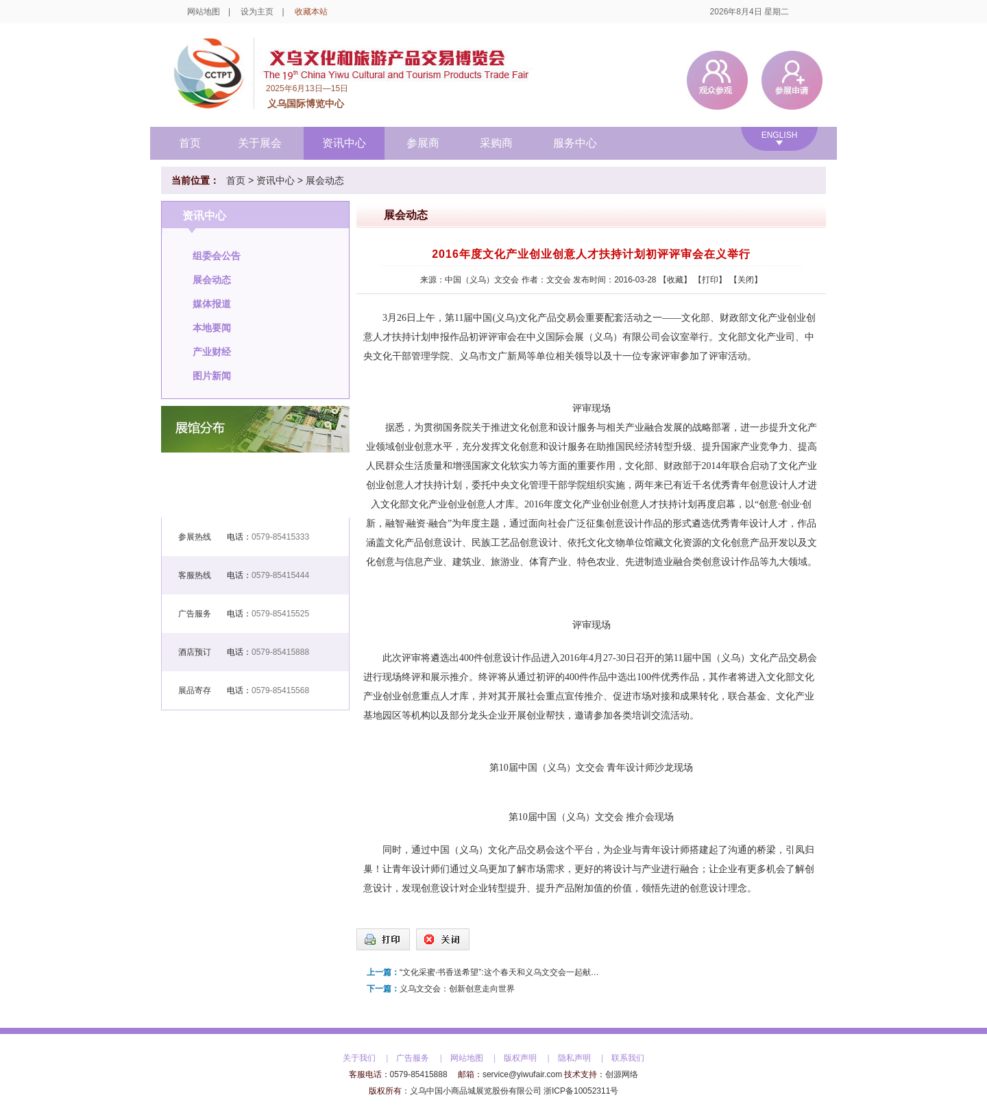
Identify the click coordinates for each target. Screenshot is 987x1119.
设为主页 (257, 11)
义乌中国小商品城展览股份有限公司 (475, 1091)
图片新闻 (212, 375)
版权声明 (520, 1058)
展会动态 (325, 180)
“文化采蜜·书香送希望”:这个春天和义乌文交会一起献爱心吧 (502, 972)
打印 (710, 280)
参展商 (422, 143)
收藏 (675, 280)
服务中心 (575, 143)
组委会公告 (217, 255)
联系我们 (627, 1058)
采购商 (496, 143)
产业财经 (212, 351)
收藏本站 (311, 11)
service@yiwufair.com (522, 1074)
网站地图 (203, 11)
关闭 (746, 280)
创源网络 (621, 1074)
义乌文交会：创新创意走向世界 (457, 989)
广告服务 (412, 1058)
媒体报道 (212, 303)
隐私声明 (574, 1058)
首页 (190, 143)
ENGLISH (779, 135)
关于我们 (359, 1058)
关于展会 (260, 143)
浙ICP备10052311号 (581, 1091)
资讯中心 (344, 143)
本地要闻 (212, 327)
